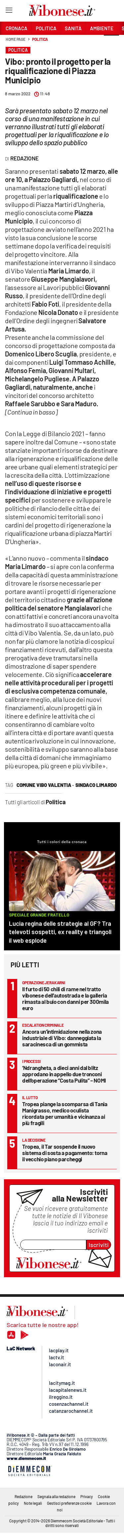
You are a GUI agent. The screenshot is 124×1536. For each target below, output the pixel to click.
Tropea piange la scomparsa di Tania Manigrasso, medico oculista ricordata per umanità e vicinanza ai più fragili (64, 1113)
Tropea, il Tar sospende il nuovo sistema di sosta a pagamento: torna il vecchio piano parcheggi (64, 1152)
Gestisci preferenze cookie (69, 1503)
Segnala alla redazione (56, 1496)
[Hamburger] (9, 11)
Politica (40, 39)
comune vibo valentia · (45, 785)
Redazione (23, 1496)
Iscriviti (99, 1244)
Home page (15, 39)
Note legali (33, 1503)
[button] (111, 43)
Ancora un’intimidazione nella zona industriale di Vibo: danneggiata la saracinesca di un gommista (62, 1037)
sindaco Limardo (96, 785)
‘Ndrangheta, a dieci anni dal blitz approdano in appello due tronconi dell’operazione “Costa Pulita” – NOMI (64, 1074)
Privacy (86, 1496)
